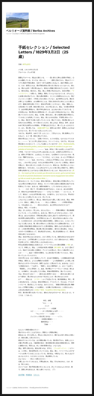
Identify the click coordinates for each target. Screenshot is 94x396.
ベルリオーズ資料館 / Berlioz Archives (30, 30)
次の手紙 (21, 375)
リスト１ (36, 375)
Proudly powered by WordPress (39, 388)
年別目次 (29, 375)
